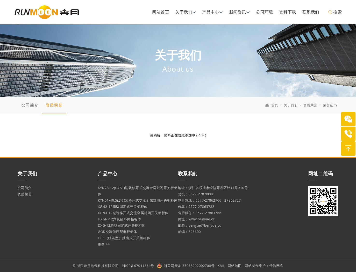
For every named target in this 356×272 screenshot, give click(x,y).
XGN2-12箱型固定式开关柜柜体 (123, 206)
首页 (274, 105)
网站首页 (160, 12)
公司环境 (264, 12)
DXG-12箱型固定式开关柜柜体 (121, 225)
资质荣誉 (54, 105)
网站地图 (235, 265)
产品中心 (210, 12)
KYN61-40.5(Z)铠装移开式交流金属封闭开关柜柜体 (138, 200)
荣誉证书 (330, 105)
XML (221, 265)
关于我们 (183, 12)
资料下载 (287, 12)
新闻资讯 (237, 12)
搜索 (335, 12)
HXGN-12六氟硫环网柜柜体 (119, 219)
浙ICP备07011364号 (138, 265)
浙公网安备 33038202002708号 (185, 265)
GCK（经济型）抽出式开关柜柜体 (124, 238)
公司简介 (29, 105)
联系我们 (310, 12)
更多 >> (104, 244)
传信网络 (276, 265)
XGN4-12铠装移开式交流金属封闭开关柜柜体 (133, 213)
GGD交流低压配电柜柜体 (117, 231)
